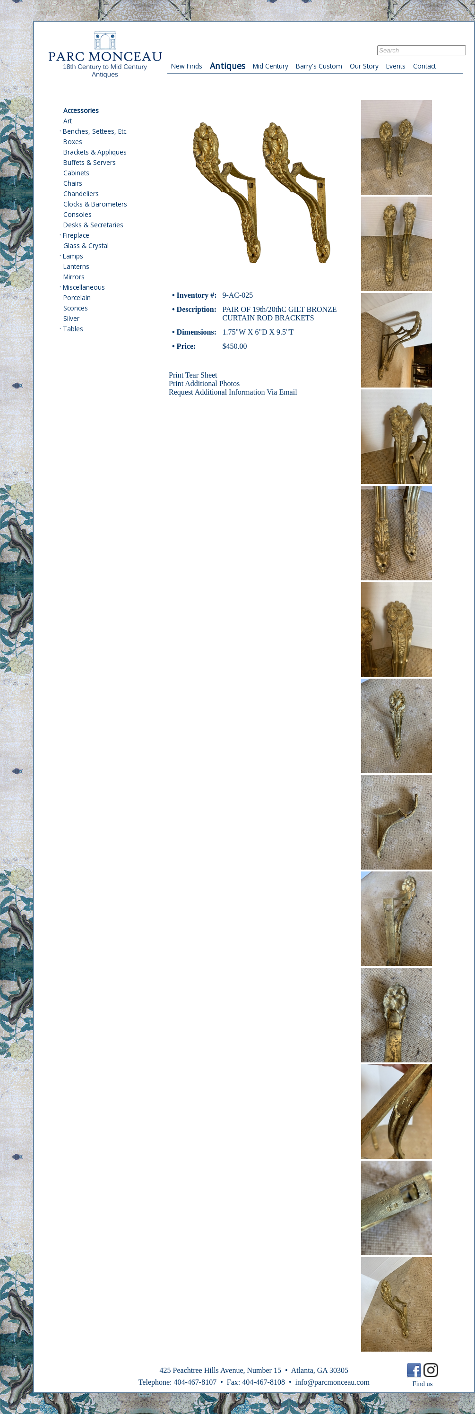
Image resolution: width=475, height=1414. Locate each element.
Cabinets (76, 172)
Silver (71, 318)
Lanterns (76, 266)
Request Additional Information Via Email (233, 392)
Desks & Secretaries (93, 224)
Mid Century (270, 65)
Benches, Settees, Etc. (95, 131)
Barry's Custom (319, 65)
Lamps (73, 255)
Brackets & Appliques (95, 151)
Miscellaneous (84, 287)
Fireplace (76, 235)
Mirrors (74, 276)
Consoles (77, 214)
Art (67, 120)
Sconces (75, 307)
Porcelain (77, 297)
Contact (424, 65)
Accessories (81, 110)
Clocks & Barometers (95, 203)
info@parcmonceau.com (332, 1382)
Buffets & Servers (89, 162)
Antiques (227, 65)
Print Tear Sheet (193, 375)
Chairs (72, 183)
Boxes (72, 141)
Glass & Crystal (86, 245)
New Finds (186, 65)
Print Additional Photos (204, 383)
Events (396, 65)
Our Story (364, 65)
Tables (73, 328)
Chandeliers (81, 193)
